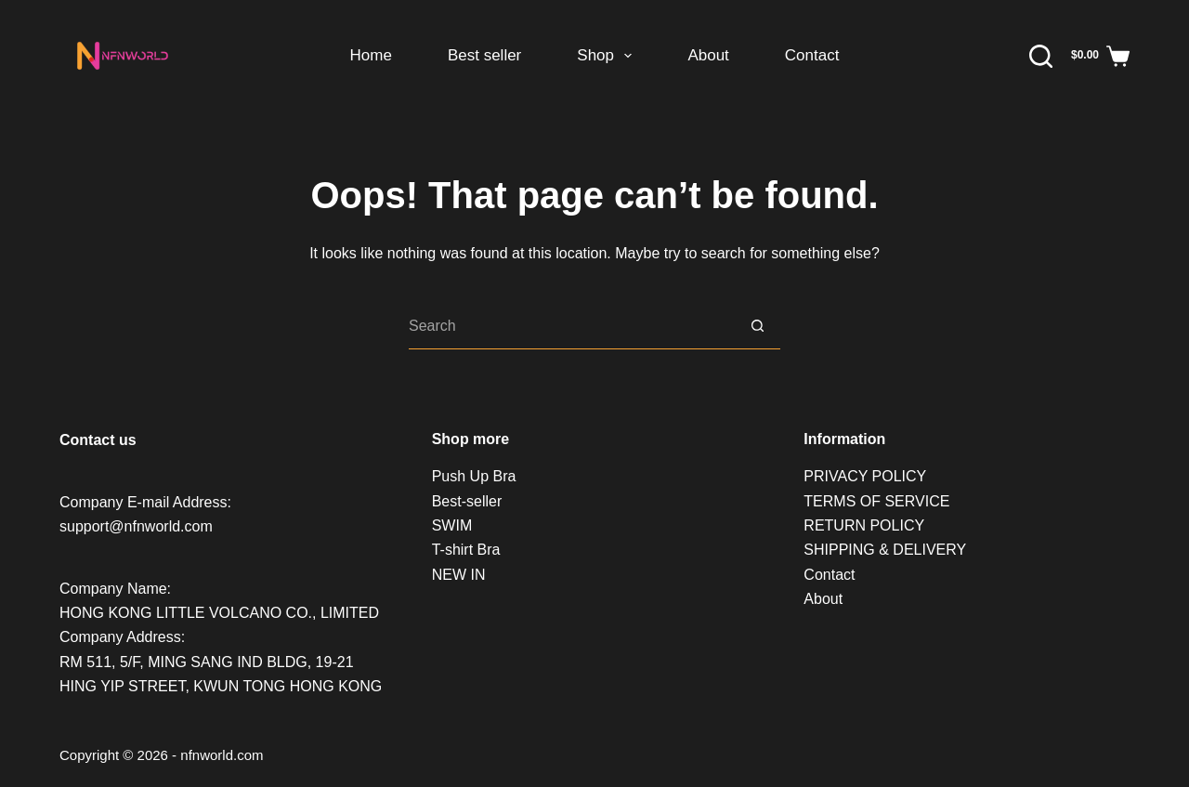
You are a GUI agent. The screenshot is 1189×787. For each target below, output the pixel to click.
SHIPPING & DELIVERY (885, 549)
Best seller (484, 55)
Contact (812, 55)
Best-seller (467, 501)
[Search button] (757, 326)
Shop (608, 56)
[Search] (1040, 56)
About (707, 55)
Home (371, 55)
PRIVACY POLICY (865, 476)
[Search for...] (571, 326)
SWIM (452, 525)
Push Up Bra (474, 476)
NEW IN (459, 575)
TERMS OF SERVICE (876, 501)
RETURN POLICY (864, 525)
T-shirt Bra (466, 549)
